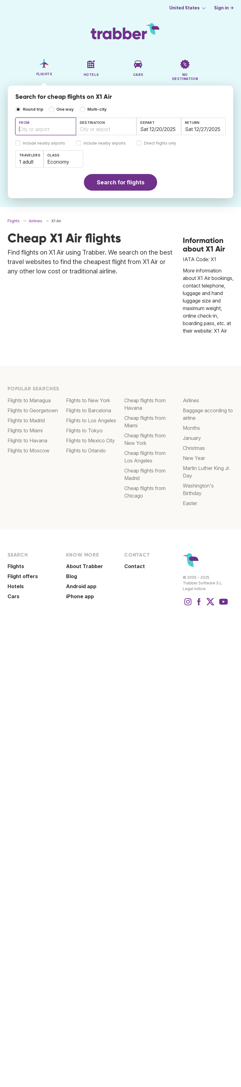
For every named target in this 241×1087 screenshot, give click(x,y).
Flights (16, 566)
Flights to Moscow (28, 450)
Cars (13, 596)
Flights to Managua (29, 400)
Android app (81, 586)
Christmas (194, 448)
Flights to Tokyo (84, 430)
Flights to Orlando (86, 450)
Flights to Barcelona (88, 410)
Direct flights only (160, 143)
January (192, 438)
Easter (190, 503)
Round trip (33, 109)
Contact (134, 566)
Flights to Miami (25, 430)
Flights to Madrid (26, 420)
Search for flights (121, 182)
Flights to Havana (27, 440)
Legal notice (194, 588)
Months (191, 428)
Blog (71, 576)
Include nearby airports (44, 143)
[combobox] (45, 126)
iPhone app (80, 596)
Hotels (16, 586)
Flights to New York (88, 400)
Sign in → (224, 7)
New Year (194, 458)
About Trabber (84, 566)
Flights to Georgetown (33, 410)
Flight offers (23, 576)
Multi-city (97, 109)
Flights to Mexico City (90, 440)
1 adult (26, 162)
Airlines (191, 400)
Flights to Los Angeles (91, 420)
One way (65, 109)
